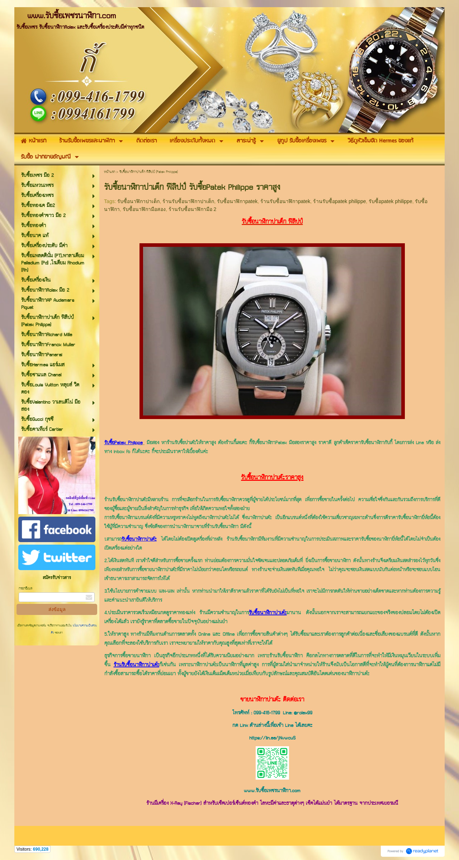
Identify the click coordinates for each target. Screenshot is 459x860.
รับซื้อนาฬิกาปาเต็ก (138, 201)
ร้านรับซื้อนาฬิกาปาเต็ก (188, 201)
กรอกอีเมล (25, 589)
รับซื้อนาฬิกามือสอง (144, 209)
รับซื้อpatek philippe (390, 201)
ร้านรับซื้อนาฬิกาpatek (285, 201)
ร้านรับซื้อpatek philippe (339, 201)
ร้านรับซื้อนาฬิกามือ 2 (193, 209)
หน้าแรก (109, 172)
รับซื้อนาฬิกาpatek (237, 201)
